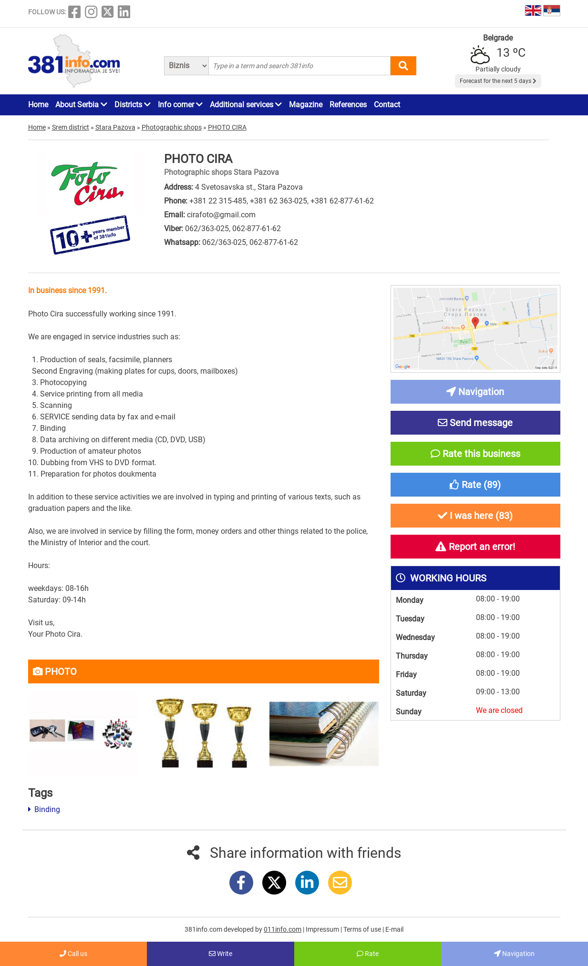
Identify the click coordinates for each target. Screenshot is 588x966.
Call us (73, 953)
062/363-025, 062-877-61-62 (233, 228)
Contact (387, 104)
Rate (368, 953)
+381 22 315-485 (218, 200)
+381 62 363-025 (278, 200)
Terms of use (362, 929)
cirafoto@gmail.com (221, 214)
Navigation (514, 953)
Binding (44, 809)
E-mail (394, 929)
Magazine (305, 104)
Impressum (323, 929)
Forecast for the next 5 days (498, 81)
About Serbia (81, 104)
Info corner (180, 104)
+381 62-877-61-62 (342, 200)
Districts (132, 104)
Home (38, 104)
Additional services (246, 104)
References (348, 104)
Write (220, 953)
